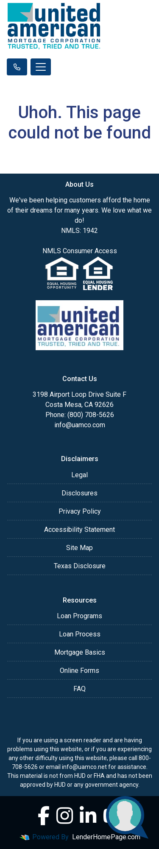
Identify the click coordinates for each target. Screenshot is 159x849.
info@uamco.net (84, 766)
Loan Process (79, 634)
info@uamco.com (79, 425)
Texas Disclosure (80, 566)
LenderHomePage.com (106, 837)
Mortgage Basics (79, 652)
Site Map (79, 548)
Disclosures (79, 493)
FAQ (79, 689)
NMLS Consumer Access (79, 251)
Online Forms (79, 670)
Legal (79, 475)
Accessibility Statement (79, 529)
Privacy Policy (80, 511)
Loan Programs (79, 616)
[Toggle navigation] (41, 66)
